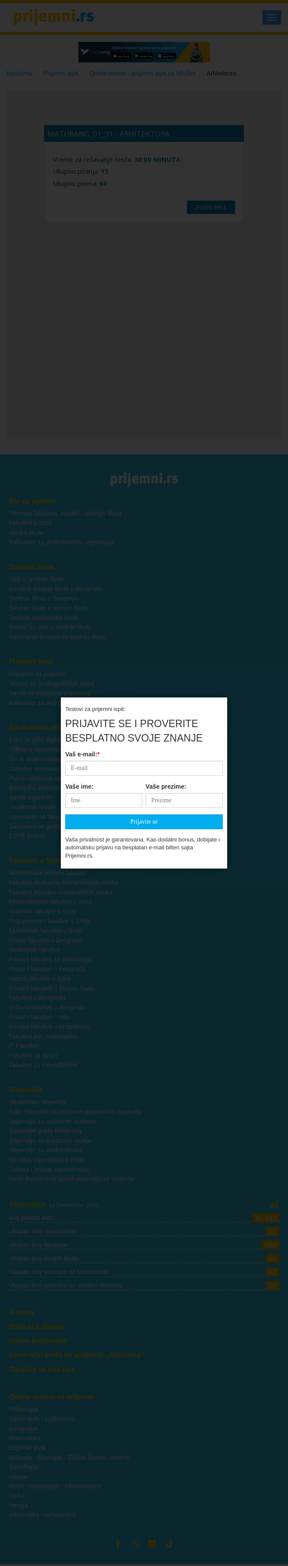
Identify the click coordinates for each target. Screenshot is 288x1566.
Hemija (18, 1505)
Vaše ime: (79, 751)
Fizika (17, 1495)
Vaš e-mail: (82, 718)
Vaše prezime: (166, 751)
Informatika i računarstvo (42, 1515)
